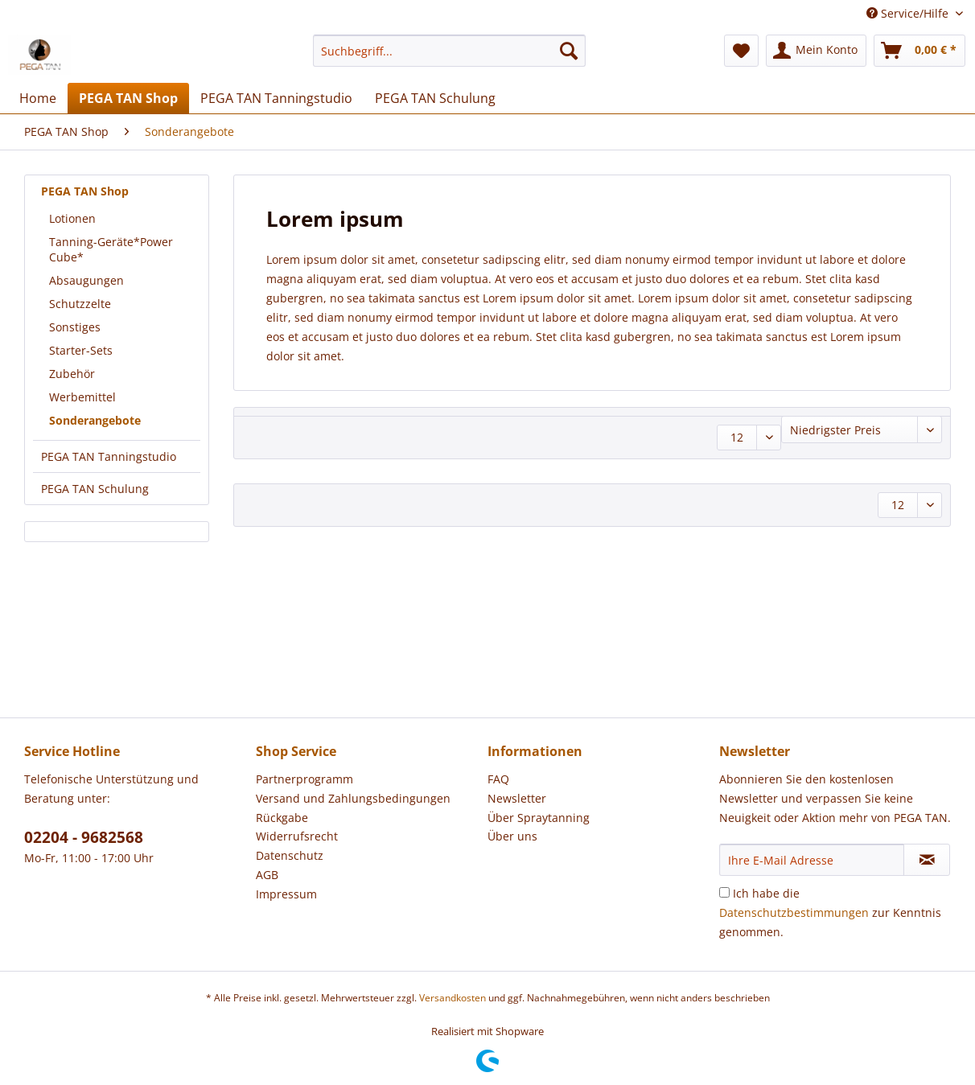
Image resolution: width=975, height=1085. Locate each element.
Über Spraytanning (539, 817)
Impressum (286, 894)
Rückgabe (282, 817)
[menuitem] (449, 58)
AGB (267, 874)
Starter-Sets (81, 350)
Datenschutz (289, 855)
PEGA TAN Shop (85, 191)
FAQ (498, 779)
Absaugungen (86, 280)
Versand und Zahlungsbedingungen (353, 798)
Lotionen (72, 218)
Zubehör (72, 373)
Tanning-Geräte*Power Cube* (111, 249)
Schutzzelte (80, 303)
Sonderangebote (95, 420)
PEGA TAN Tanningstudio (108, 456)
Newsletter (517, 798)
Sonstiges (75, 327)
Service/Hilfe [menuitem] (909, 13)
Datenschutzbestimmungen (794, 912)
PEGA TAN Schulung (95, 488)
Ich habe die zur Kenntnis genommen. (830, 912)
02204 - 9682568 (83, 837)
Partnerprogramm (304, 779)
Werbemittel (82, 397)
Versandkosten (452, 998)
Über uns (512, 836)
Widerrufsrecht (297, 836)
